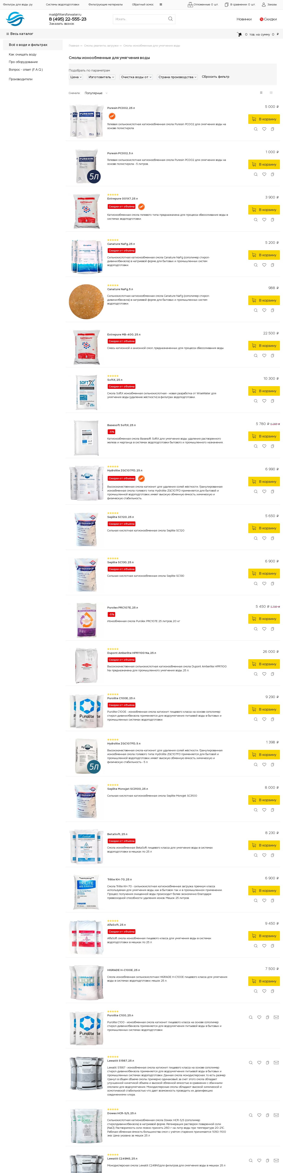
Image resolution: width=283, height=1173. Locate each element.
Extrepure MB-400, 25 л (123, 334)
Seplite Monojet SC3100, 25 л (127, 789)
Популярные (93, 93)
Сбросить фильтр (215, 77)
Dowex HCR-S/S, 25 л (121, 1113)
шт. (240, 5)
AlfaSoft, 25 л (116, 925)
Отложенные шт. (202, 4)
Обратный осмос (142, 4)
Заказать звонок (61, 24)
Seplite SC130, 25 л (120, 562)
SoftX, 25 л (114, 380)
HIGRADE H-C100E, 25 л (123, 970)
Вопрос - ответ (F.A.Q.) (26, 69)
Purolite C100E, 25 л (121, 698)
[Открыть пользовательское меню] (269, 5)
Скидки (270, 19)
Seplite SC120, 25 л (120, 517)
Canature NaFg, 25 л (121, 244)
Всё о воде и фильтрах (28, 45)
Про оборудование (23, 62)
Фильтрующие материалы (106, 4)
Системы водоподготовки (62, 4)
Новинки (244, 19)
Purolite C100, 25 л (120, 1015)
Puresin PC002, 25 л (121, 108)
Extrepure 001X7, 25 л (122, 198)
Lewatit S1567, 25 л (120, 1060)
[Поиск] (170, 19)
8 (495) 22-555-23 (67, 19)
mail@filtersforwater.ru (65, 14)
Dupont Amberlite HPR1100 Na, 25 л (131, 653)
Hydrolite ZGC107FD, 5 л (123, 743)
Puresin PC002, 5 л (120, 153)
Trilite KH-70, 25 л (119, 879)
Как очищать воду (22, 54)
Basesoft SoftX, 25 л (121, 425)
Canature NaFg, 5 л (120, 289)
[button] (161, 4)
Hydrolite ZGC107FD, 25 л (124, 470)
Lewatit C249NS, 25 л (122, 1158)
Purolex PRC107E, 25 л (122, 607)
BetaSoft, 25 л (117, 834)
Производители (20, 79)
